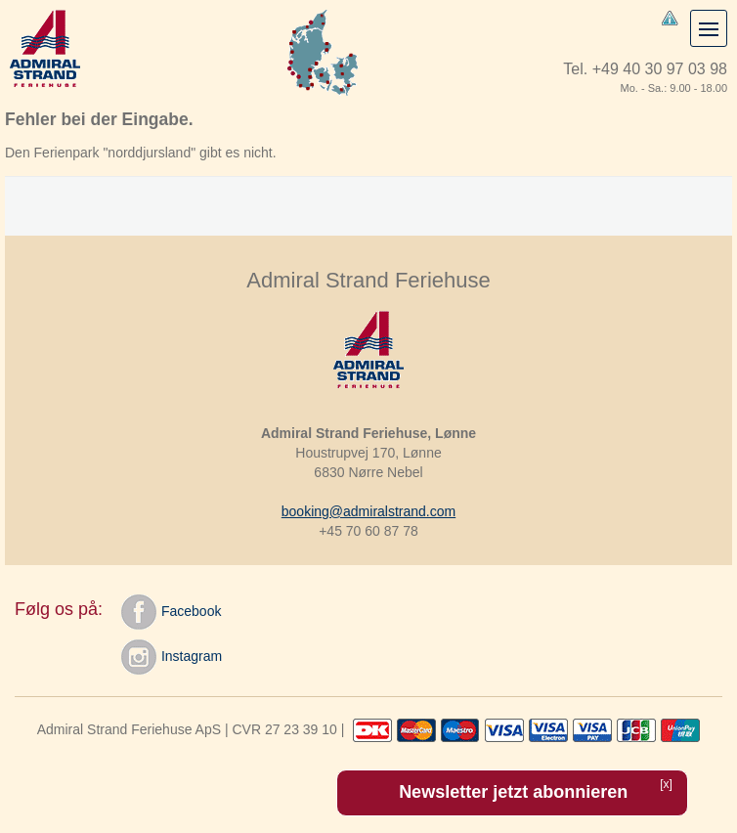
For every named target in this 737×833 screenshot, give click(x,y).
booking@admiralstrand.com (368, 511)
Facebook (171, 612)
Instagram (171, 657)
